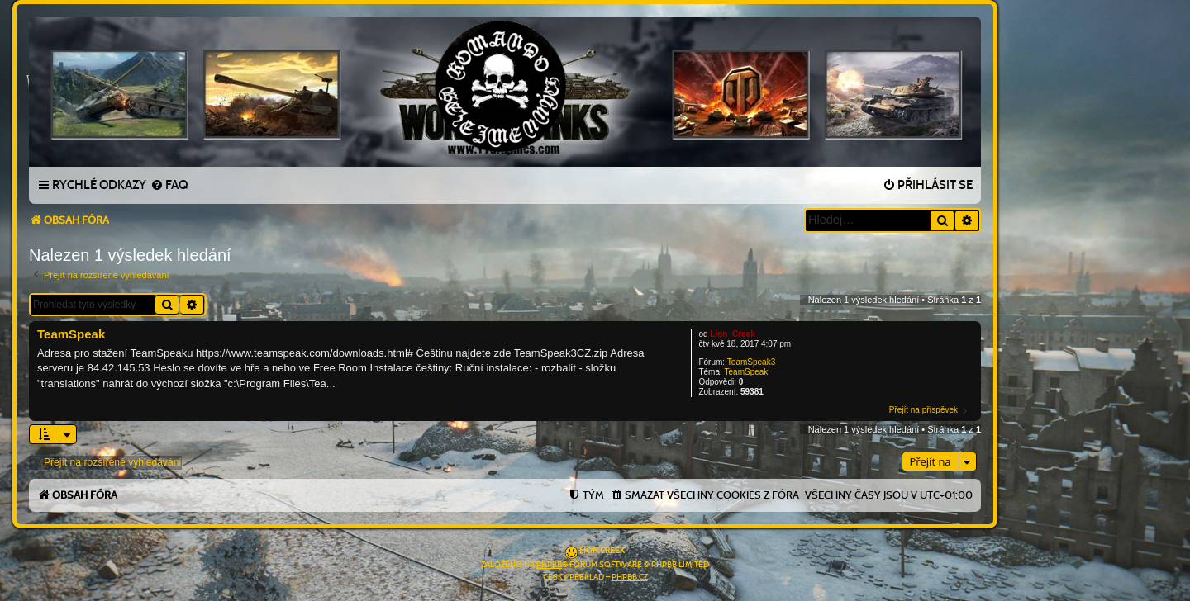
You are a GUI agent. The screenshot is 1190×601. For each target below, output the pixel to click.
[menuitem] (169, 186)
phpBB (549, 565)
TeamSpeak (747, 371)
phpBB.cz (630, 577)
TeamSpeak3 (751, 362)
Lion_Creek (732, 333)
